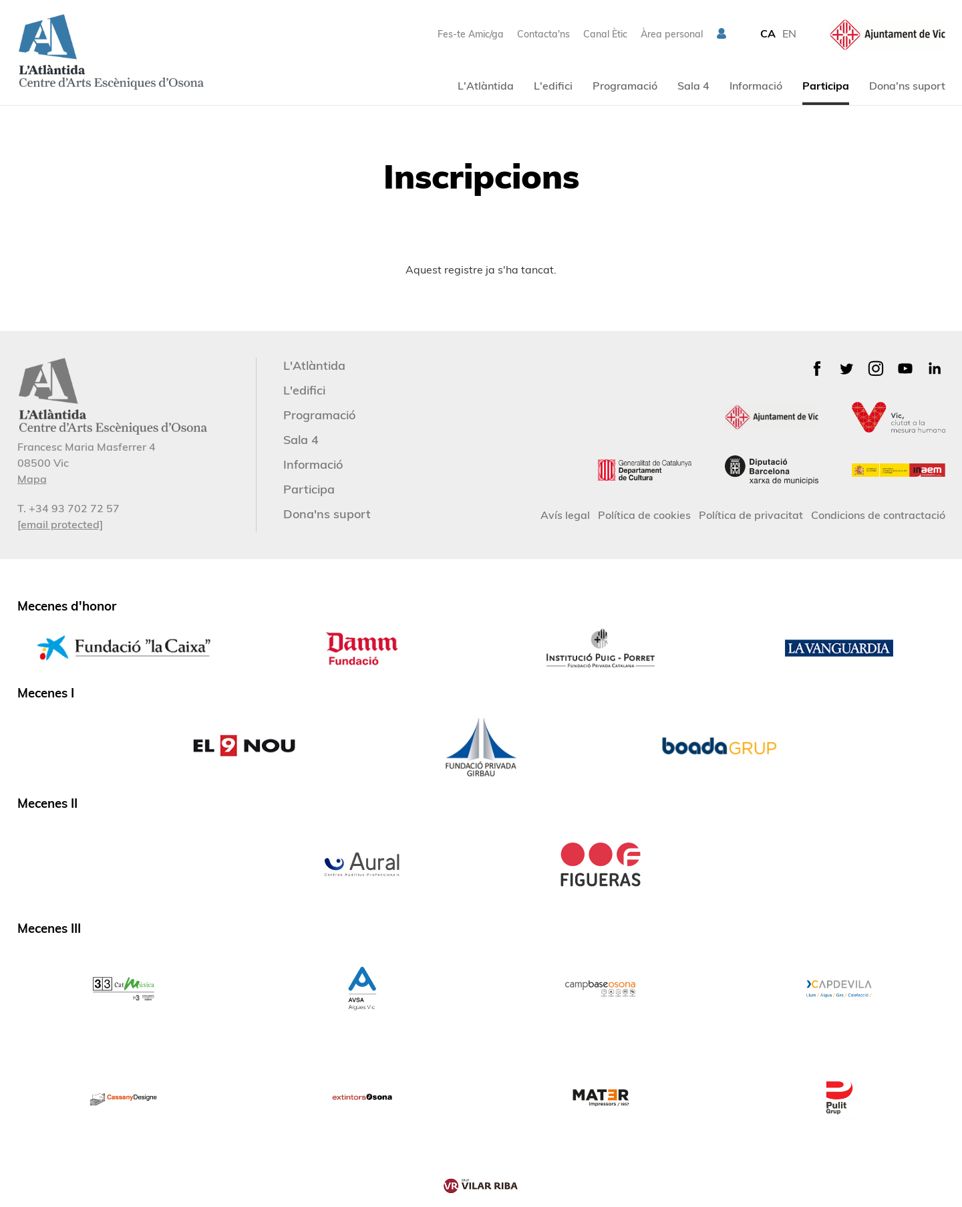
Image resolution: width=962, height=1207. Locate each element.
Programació (625, 85)
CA (768, 33)
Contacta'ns (543, 34)
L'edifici (553, 85)
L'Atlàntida (486, 85)
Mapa (32, 478)
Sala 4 (693, 85)
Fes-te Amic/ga (471, 34)
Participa (825, 85)
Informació (756, 85)
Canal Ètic (605, 34)
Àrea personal (672, 34)
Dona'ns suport (907, 85)
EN (789, 33)
